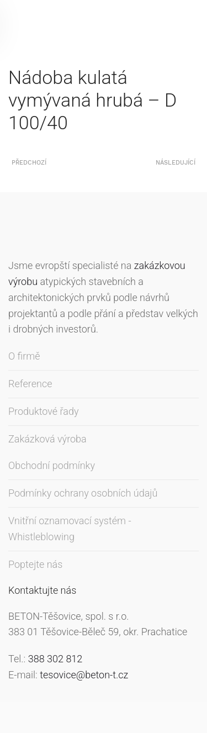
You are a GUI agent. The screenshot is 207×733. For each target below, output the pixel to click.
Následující (175, 162)
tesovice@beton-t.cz (84, 675)
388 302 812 (55, 659)
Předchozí (29, 162)
